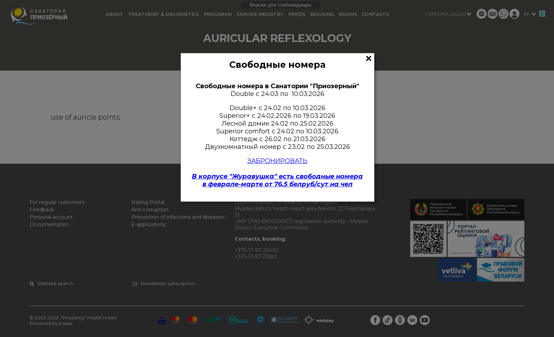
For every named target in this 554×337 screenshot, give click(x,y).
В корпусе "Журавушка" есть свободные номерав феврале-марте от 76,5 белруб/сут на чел (277, 180)
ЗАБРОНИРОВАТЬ (277, 161)
